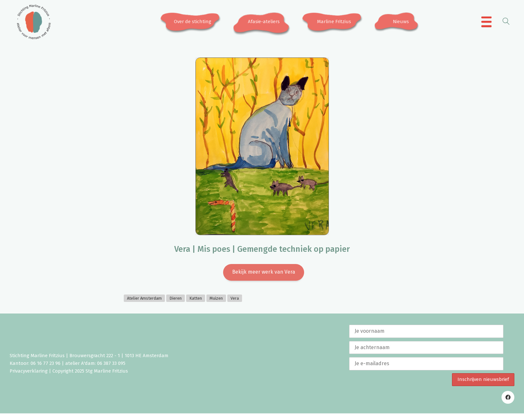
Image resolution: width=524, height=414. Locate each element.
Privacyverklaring (29, 372)
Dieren (175, 298)
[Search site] (506, 22)
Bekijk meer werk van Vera (263, 272)
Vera (234, 298)
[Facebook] (507, 398)
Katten (195, 298)
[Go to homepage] (33, 22)
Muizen (216, 298)
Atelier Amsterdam (144, 298)
